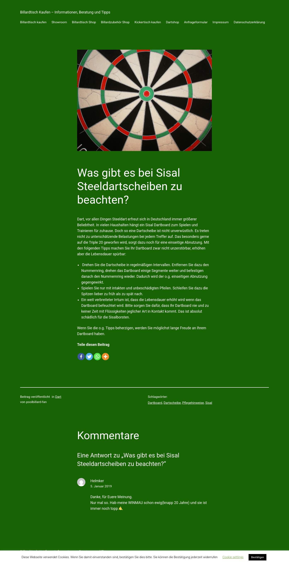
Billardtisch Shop (84, 22)
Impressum (220, 22)
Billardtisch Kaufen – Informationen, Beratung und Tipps (65, 12)
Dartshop (172, 22)
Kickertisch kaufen (148, 22)
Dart (58, 397)
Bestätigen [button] (257, 557)
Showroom (59, 22)
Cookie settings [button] (232, 557)
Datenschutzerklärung (249, 22)
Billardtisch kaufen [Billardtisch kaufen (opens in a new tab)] (33, 22)
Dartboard (155, 403)
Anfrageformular (196, 22)
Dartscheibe (172, 403)
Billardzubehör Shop (115, 22)
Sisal (208, 403)
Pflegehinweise (193, 403)
